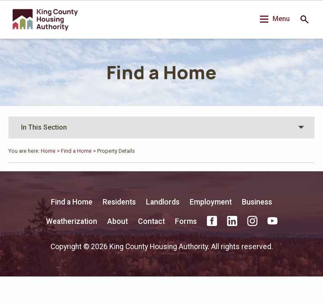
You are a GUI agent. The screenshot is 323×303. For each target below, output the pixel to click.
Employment (211, 202)
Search (304, 19)
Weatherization (71, 221)
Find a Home (161, 72)
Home (48, 151)
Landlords (163, 202)
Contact (151, 221)
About (117, 221)
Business (257, 202)
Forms (186, 221)
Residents (119, 202)
